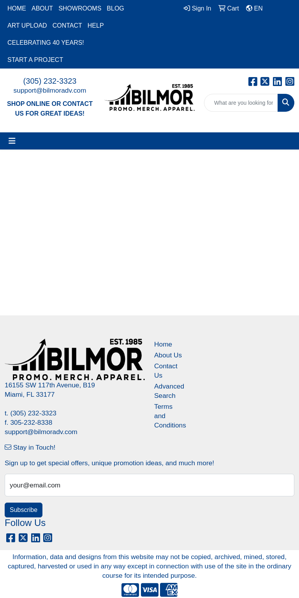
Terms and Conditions (168, 416)
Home (163, 344)
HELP (96, 25)
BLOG (115, 8)
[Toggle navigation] (12, 140)
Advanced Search (168, 390)
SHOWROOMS (79, 8)
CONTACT (67, 25)
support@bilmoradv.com (50, 90)
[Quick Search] (241, 103)
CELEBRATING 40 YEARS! (45, 42)
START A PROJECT (35, 59)
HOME (16, 8)
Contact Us (166, 370)
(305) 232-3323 (50, 81)
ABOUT (42, 8)
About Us (168, 355)
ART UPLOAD (27, 25)
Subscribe (23, 510)
